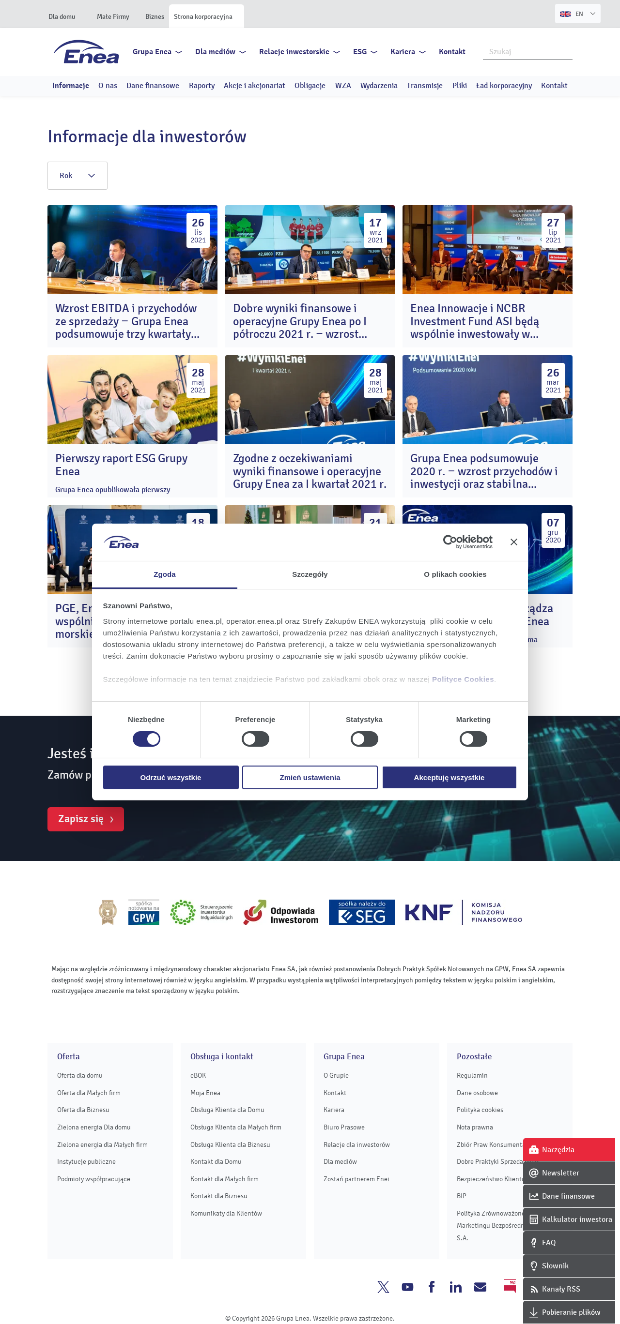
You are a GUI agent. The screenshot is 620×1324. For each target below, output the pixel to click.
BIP (461, 1196)
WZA (343, 85)
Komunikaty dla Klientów (226, 1213)
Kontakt (452, 52)
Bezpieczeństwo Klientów (493, 1179)
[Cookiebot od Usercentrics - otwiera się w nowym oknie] (450, 542)
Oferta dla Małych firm (89, 1093)
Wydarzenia (379, 85)
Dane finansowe (152, 85)
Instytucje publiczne (86, 1162)
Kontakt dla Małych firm (224, 1179)
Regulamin (472, 1075)
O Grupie (336, 1075)
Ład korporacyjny (504, 85)
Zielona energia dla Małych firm (102, 1145)
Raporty (202, 85)
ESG (360, 52)
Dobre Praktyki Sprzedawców (498, 1162)
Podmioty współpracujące (93, 1179)
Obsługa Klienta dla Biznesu (230, 1145)
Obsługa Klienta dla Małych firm (235, 1127)
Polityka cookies (480, 1110)
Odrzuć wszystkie (171, 777)
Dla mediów (215, 52)
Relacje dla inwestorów (357, 1145)
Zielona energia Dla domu (94, 1127)
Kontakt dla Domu (216, 1162)
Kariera (402, 52)
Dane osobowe (477, 1093)
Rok (77, 176)
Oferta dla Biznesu (83, 1110)
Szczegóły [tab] (309, 574)
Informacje (70, 85)
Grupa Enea (152, 52)
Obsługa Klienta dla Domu (227, 1110)
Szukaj (566, 51)
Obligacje (310, 85)
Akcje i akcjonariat (254, 85)
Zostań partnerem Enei (356, 1179)
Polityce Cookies (463, 679)
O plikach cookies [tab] (455, 574)
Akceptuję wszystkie (449, 777)
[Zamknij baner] (514, 542)
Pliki (459, 85)
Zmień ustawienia (309, 777)
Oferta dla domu (80, 1075)
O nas (107, 85)
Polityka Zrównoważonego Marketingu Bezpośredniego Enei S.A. (504, 1225)
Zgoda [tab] (165, 574)
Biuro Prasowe (344, 1127)
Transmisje (425, 85)
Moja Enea (205, 1093)
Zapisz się (81, 819)
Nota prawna (475, 1127)
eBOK (198, 1075)
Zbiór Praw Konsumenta (491, 1145)
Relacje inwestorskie (294, 52)
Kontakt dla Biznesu (219, 1196)
